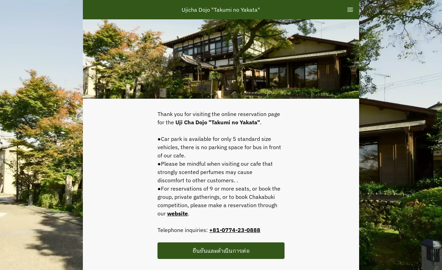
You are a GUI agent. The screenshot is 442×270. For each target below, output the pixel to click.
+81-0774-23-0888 (234, 229)
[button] (221, 251)
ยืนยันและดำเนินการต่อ (221, 250)
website (177, 213)
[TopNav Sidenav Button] (350, 10)
